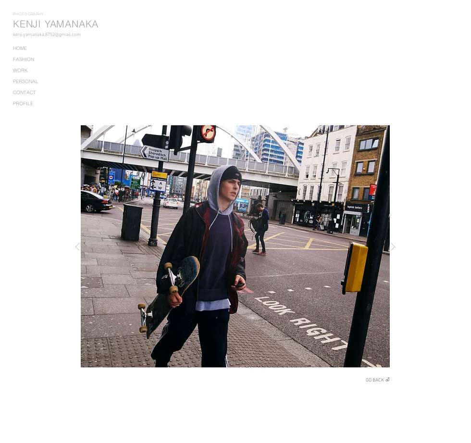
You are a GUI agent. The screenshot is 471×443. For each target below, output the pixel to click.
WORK (20, 70)
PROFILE (23, 103)
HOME (20, 48)
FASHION (23, 59)
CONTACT (24, 92)
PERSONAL (25, 81)
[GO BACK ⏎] (378, 380)
